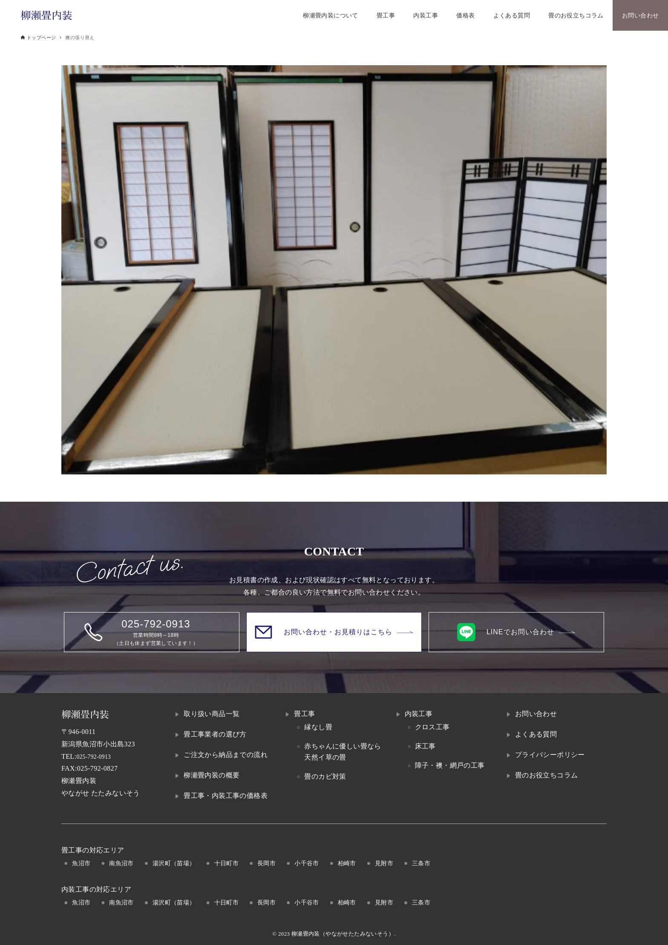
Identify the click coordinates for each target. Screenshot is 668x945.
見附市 (384, 863)
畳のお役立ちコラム (546, 775)
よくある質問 (536, 734)
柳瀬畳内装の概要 (211, 775)
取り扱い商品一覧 (211, 713)
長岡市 (266, 863)
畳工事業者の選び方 (215, 734)
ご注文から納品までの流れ (226, 754)
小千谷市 (306, 863)
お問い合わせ (536, 713)
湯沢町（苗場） (174, 863)
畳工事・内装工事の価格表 (226, 795)
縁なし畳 (318, 727)
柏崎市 (347, 863)
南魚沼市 (121, 863)
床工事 (425, 746)
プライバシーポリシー (550, 754)
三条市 (421, 863)
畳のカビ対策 (325, 776)
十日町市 (226, 863)
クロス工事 (432, 727)
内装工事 (419, 713)
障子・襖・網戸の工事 (450, 765)
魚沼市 (81, 863)
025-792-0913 (96, 756)
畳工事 (304, 713)
